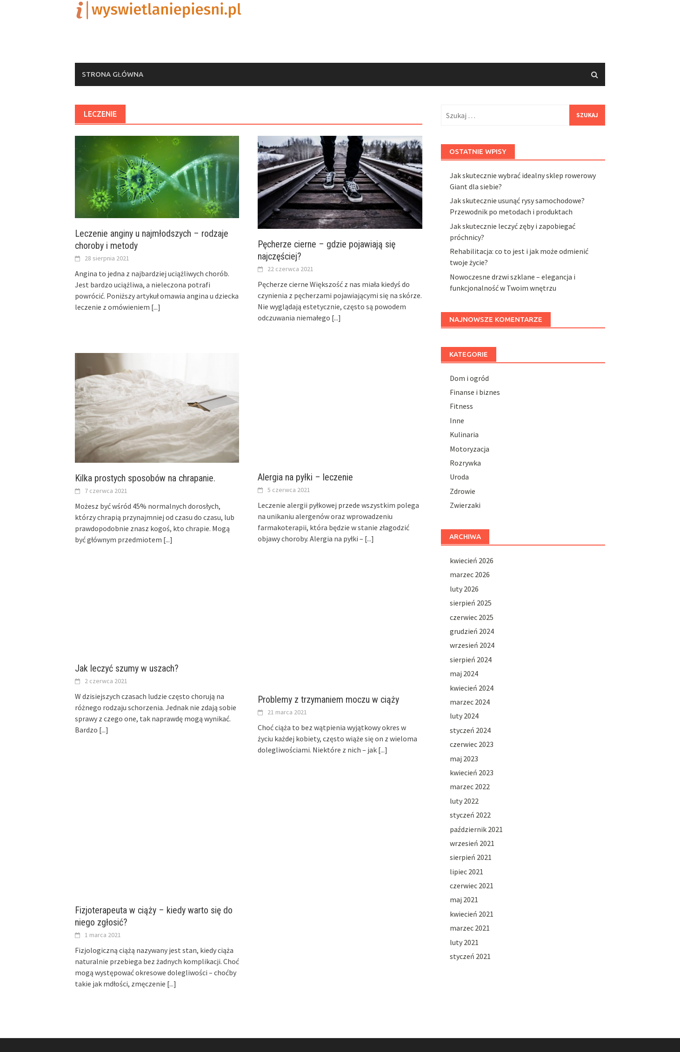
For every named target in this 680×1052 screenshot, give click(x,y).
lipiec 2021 (466, 871)
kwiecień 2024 (471, 687)
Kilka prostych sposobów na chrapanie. (145, 478)
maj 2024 (464, 673)
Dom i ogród (469, 378)
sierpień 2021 (471, 857)
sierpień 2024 (471, 659)
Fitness (461, 406)
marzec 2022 (470, 786)
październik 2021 (476, 829)
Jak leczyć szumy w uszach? (127, 668)
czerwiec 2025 (471, 617)
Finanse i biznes (475, 392)
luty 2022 (464, 801)
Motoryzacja (469, 448)
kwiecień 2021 (471, 914)
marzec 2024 (470, 701)
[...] (155, 307)
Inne (457, 420)
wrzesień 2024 (472, 645)
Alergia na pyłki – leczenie (305, 477)
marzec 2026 (470, 574)
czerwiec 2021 (471, 885)
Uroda (459, 476)
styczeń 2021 (470, 956)
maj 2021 (464, 899)
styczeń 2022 (470, 814)
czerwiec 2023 (471, 744)
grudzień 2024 (472, 631)
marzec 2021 (470, 927)
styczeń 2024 (470, 730)
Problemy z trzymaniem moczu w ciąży (328, 699)
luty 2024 (464, 715)
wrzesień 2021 (472, 843)
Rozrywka (465, 462)
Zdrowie (462, 491)
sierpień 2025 (471, 602)
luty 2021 (464, 942)
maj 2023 (464, 758)
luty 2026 (464, 588)
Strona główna (112, 74)
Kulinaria (464, 434)
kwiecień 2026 (471, 560)
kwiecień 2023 (471, 772)
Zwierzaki (465, 505)
